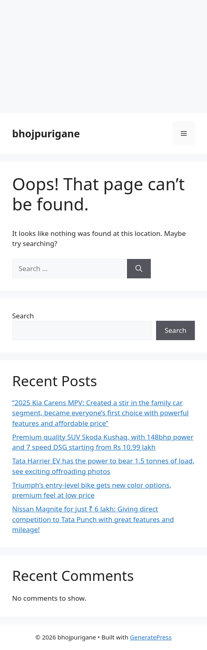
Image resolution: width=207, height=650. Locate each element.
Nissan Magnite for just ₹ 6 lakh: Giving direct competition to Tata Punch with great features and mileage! (93, 519)
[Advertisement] (103, 56)
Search (23, 315)
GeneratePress (150, 637)
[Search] (139, 268)
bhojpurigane (46, 133)
